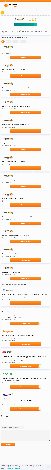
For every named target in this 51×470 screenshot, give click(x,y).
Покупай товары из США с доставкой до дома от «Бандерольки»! (18, 335)
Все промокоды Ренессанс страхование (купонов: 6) (16, 402)
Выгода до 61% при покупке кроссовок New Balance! (15, 180)
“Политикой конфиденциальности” (13, 468)
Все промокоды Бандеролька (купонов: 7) (13, 338)
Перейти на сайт (28, 24)
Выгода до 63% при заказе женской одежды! (13, 69)
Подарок (15, 41)
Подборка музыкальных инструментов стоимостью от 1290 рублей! (19, 217)
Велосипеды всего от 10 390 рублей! (11, 272)
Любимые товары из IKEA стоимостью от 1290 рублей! (15, 235)
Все (3, 41)
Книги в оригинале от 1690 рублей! (11, 253)
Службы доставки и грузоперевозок (34, 9)
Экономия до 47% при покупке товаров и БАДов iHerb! (16, 106)
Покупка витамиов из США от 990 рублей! (13, 198)
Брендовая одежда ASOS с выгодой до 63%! (13, 161)
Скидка (8, 41)
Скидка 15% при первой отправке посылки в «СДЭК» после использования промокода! (24, 378)
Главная (3, 9)
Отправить (8, 444)
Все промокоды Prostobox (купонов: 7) (13, 317)
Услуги (21, 9)
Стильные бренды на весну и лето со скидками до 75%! (16, 51)
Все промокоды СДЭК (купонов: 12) (12, 380)
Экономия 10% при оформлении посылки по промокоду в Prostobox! (19, 315)
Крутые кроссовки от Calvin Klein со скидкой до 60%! (15, 124)
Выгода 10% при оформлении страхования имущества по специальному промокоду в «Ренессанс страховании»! (25, 399)
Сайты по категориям (12, 9)
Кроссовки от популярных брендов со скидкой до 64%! (16, 88)
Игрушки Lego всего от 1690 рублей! (11, 143)
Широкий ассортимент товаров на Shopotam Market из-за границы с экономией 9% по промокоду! (25, 356)
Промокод (23, 41)
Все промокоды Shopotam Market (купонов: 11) (15, 360)
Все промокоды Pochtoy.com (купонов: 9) (13, 297)
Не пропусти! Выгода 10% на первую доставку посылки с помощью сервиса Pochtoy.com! (24, 294)
